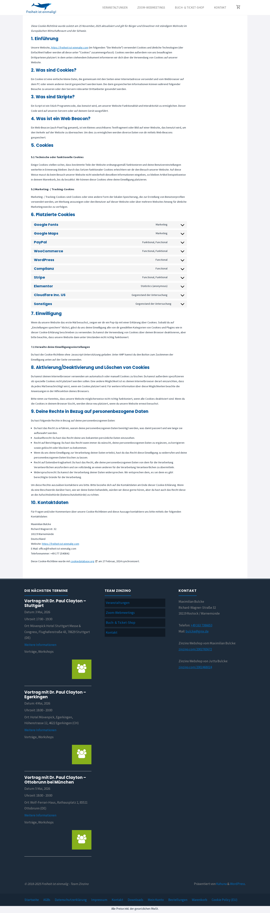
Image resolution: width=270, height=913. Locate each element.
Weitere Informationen (40, 645)
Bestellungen (177, 900)
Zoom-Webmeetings (120, 612)
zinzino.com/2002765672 (195, 649)
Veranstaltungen (117, 603)
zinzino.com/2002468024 (195, 667)
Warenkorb (199, 900)
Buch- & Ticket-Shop (120, 622)
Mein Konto (156, 900)
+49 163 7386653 (201, 625)
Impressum (99, 900)
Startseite (31, 900)
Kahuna (221, 884)
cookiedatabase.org (82, 561)
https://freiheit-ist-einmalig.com (69, 47)
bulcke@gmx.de (197, 631)
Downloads (135, 900)
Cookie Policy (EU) (224, 900)
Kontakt (111, 632)
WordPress (237, 884)
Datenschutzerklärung (71, 900)
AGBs (46, 900)
